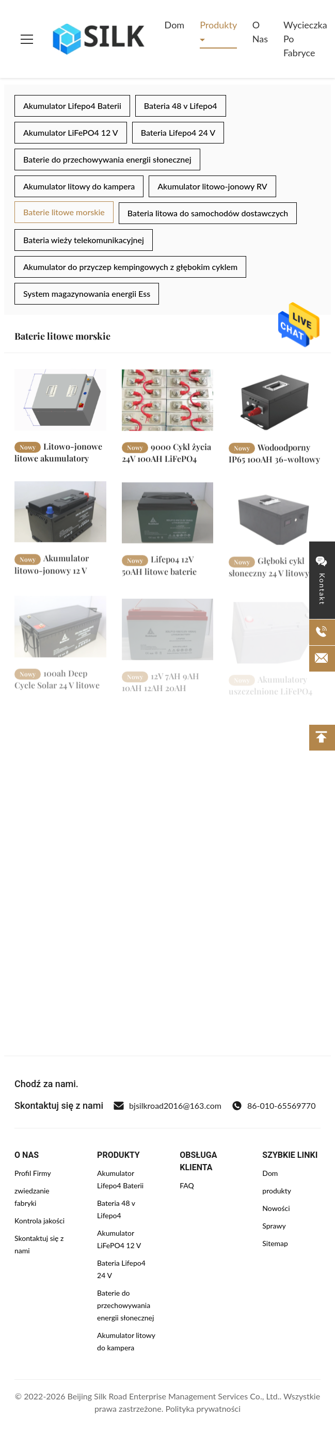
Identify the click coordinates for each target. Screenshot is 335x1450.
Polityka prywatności (203, 1408)
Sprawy (273, 1225)
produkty (276, 1190)
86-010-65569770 (274, 1106)
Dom (175, 24)
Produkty (218, 24)
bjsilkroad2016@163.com (167, 1106)
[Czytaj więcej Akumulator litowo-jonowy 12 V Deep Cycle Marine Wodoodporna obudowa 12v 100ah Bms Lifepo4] (60, 518)
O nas (260, 31)
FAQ (187, 1185)
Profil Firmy (32, 1173)
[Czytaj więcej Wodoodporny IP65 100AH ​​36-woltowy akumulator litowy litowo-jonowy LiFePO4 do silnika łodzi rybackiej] (275, 405)
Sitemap (275, 1243)
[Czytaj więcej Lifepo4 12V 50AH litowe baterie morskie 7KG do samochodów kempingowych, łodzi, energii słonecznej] (168, 521)
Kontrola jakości (39, 1220)
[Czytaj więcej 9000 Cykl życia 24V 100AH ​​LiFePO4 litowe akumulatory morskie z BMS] (168, 403)
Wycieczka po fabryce (305, 38)
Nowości (276, 1208)
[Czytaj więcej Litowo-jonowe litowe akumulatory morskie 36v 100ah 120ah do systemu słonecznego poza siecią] (60, 402)
